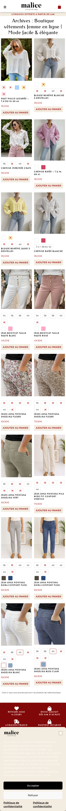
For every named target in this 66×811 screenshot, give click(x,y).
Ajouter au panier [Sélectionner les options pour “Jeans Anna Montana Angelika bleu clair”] (48, 682)
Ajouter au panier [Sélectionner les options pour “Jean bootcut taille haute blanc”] (15, 347)
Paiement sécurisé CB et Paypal (49, 726)
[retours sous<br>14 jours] (16, 708)
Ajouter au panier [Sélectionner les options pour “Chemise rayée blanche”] (48, 262)
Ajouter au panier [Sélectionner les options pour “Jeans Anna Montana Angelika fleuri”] (48, 427)
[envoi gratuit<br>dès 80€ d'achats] (49, 708)
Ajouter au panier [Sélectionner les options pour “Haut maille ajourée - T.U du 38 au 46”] (15, 112)
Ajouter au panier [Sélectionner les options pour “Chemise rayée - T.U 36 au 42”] (48, 185)
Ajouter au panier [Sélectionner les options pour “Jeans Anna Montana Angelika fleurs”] (15, 427)
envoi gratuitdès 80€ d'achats (49, 713)
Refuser (33, 795)
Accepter (33, 785)
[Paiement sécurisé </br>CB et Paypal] (49, 721)
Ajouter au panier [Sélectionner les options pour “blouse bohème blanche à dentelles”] (48, 109)
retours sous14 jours (16, 713)
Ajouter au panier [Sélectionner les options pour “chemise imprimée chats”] (15, 179)
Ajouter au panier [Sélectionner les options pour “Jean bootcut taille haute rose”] (48, 347)
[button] (60, 733)
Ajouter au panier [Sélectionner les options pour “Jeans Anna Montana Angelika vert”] (15, 508)
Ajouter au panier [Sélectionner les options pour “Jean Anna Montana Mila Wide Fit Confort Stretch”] (48, 510)
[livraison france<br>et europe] (16, 721)
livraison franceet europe (16, 726)
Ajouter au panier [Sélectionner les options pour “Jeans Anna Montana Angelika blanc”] (15, 683)
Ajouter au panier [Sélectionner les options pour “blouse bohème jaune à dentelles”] (15, 262)
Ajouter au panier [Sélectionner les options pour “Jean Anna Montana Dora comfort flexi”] (15, 596)
